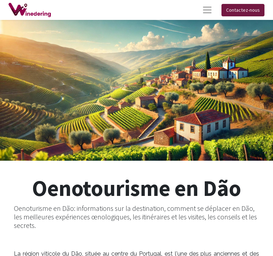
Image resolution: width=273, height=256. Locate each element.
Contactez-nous (243, 10)
